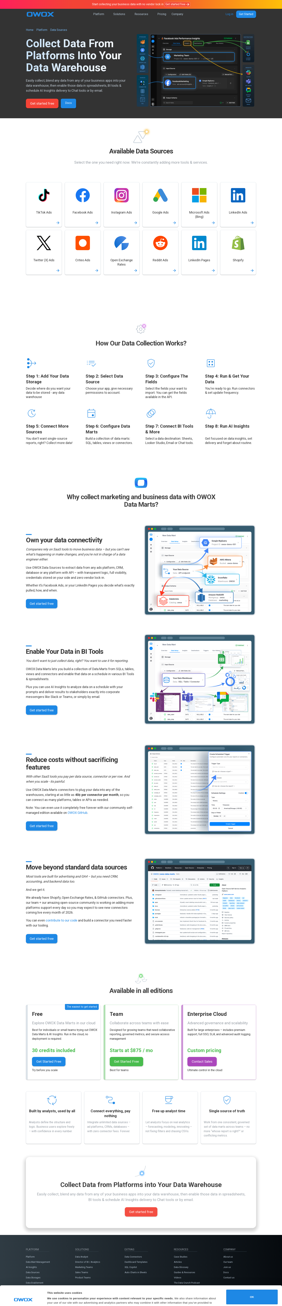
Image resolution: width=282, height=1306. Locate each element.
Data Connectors (133, 1256)
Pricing (161, 14)
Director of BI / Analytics (87, 1262)
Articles (178, 1262)
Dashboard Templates (136, 1262)
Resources (141, 14)
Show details (55, 1298)
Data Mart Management (38, 1262)
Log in (229, 14)
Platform (98, 14)
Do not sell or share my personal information (252, 1294)
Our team (228, 1262)
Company (177, 14)
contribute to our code (61, 923)
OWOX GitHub (77, 815)
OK (252, 1278)
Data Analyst (81, 1256)
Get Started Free (48, 1061)
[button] (100, 14)
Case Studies (180, 1256)
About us (228, 1256)
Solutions (119, 14)
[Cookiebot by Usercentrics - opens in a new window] (23, 1299)
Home (29, 30)
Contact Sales (202, 1061)
